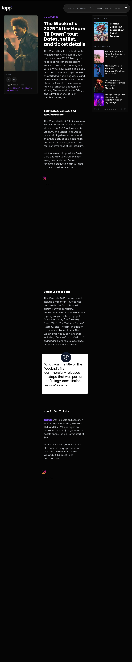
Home (99, 8)
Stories (117, 8)
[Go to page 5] (113, 109)
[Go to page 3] (109, 109)
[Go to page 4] (111, 109)
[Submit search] (91, 8)
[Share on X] (8, 79)
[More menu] (125, 8)
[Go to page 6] (115, 109)
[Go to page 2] (107, 109)
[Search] (78, 8)
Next (123, 109)
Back (96, 109)
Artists (108, 8)
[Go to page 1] (105, 109)
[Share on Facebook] (14, 79)
